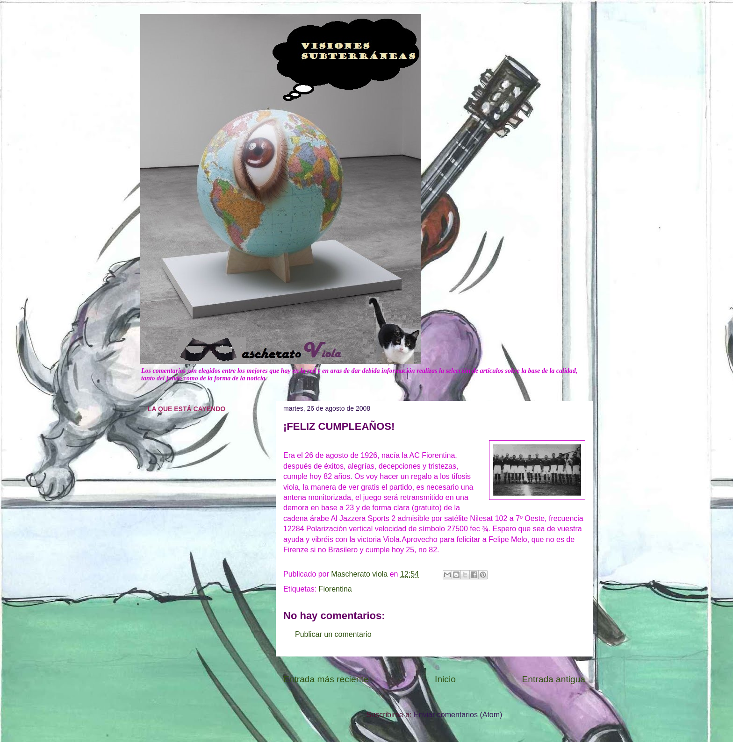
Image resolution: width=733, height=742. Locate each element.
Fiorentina (335, 589)
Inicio (445, 679)
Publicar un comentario (333, 634)
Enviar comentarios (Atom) (458, 715)
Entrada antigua (553, 679)
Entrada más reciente (325, 679)
